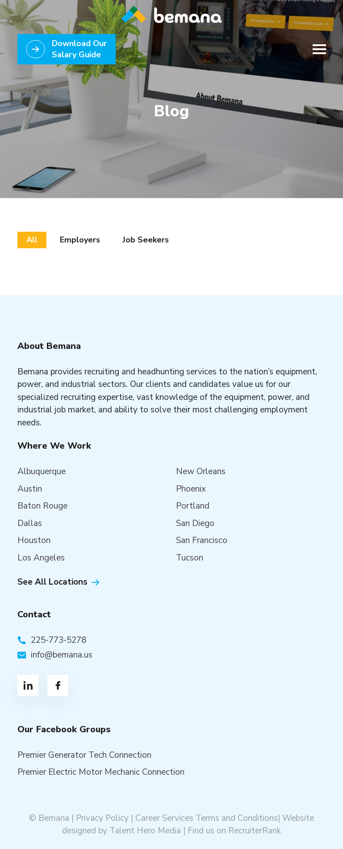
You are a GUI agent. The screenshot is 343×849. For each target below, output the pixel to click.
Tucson (189, 558)
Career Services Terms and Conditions (206, 818)
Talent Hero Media (145, 830)
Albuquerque (41, 471)
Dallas (29, 523)
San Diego (195, 523)
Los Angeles (41, 558)
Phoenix (191, 489)
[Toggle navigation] (316, 49)
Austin (29, 489)
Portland (192, 506)
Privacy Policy (102, 818)
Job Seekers (145, 239)
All (32, 239)
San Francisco (201, 540)
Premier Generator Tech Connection (84, 755)
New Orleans (201, 471)
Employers (80, 239)
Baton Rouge (42, 506)
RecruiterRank (254, 830)
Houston (33, 540)
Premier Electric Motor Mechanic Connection (100, 772)
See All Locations (52, 582)
